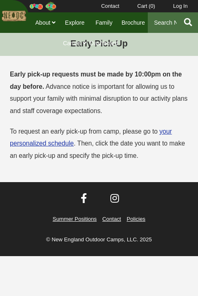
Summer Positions (75, 219)
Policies (136, 219)
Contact (110, 6)
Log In (180, 6)
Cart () (146, 6)
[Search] (162, 22)
